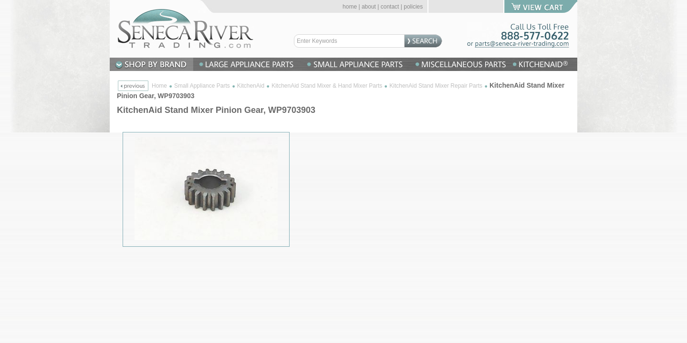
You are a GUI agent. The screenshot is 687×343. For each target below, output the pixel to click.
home (350, 6)
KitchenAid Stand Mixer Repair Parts (435, 85)
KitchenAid (250, 85)
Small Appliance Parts (202, 85)
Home (159, 85)
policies (413, 6)
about (369, 6)
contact (390, 6)
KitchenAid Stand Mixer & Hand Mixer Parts (326, 85)
